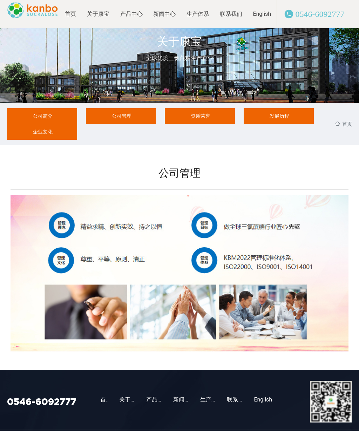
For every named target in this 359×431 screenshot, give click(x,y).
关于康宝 (179, 41)
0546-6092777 (320, 14)
